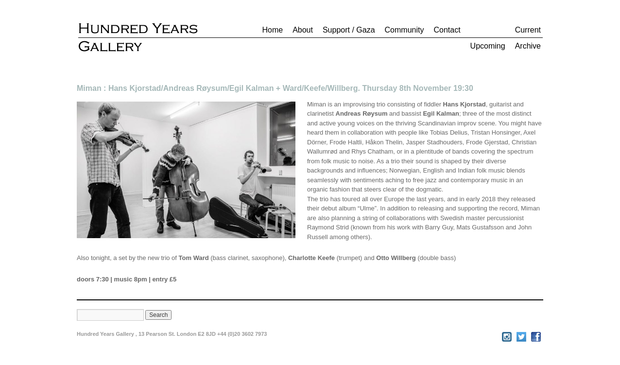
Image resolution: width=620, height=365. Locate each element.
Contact (446, 30)
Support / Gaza (349, 30)
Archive (528, 46)
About (303, 30)
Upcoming (487, 46)
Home (272, 30)
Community (404, 30)
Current (528, 30)
